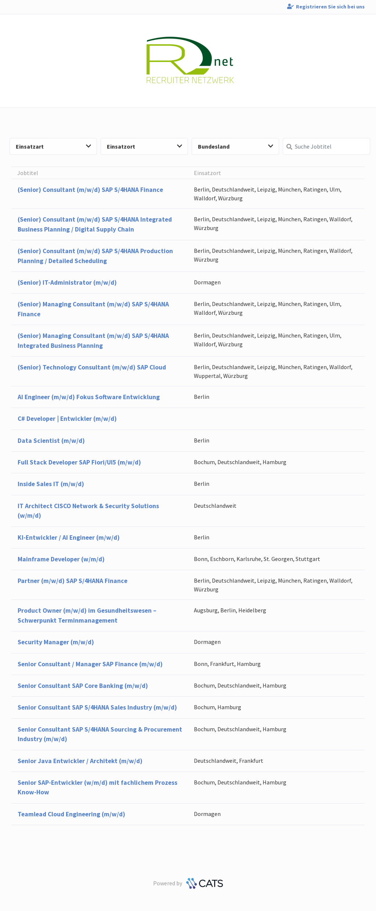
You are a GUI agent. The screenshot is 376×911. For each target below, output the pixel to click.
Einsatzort (144, 146)
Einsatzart (53, 146)
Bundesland (235, 146)
